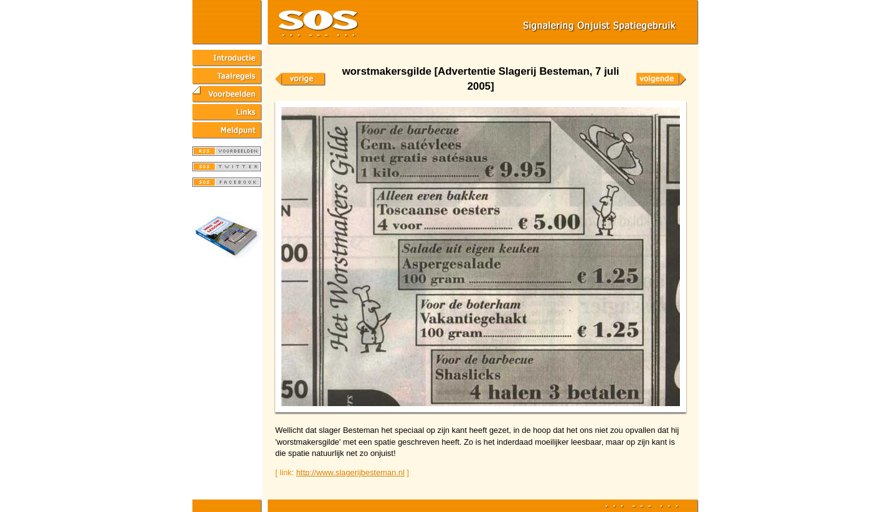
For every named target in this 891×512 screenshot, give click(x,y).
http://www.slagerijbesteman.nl (350, 472)
